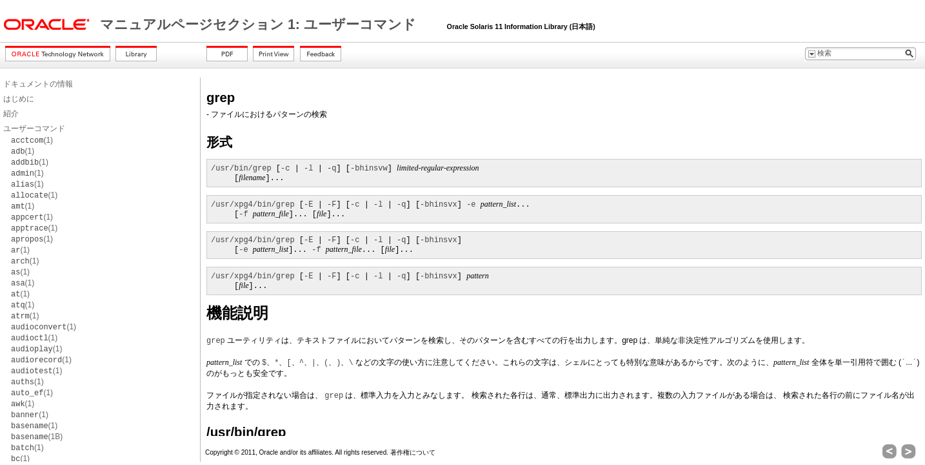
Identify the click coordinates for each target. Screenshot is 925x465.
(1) (32, 140)
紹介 (11, 113)
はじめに (18, 98)
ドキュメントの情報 (38, 83)
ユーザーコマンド (34, 128)
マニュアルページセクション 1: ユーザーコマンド (260, 24)
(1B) (37, 436)
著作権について (412, 452)
